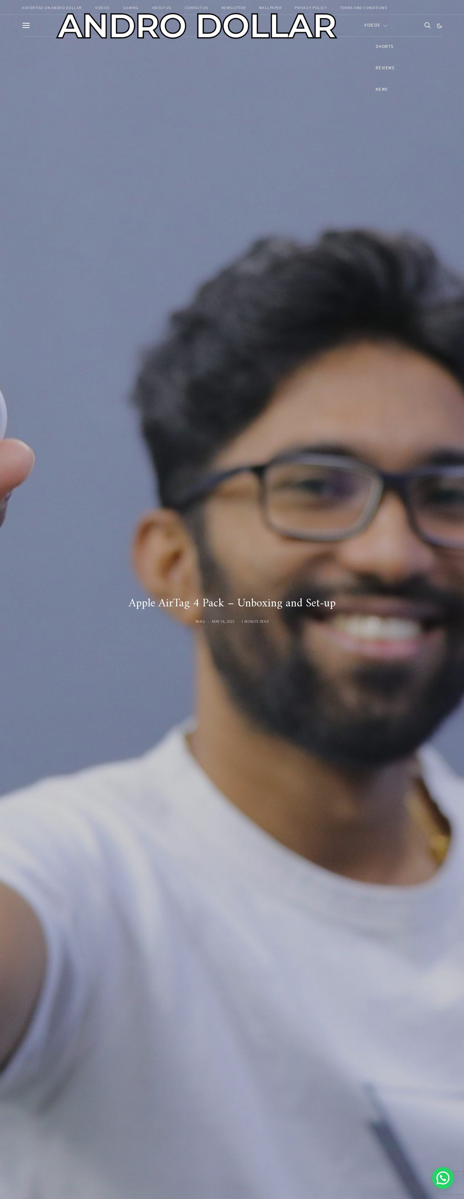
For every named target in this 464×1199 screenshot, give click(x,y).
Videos (372, 25)
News (382, 89)
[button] (439, 26)
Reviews (385, 68)
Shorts (384, 46)
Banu (200, 621)
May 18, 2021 (223, 621)
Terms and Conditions (363, 8)
